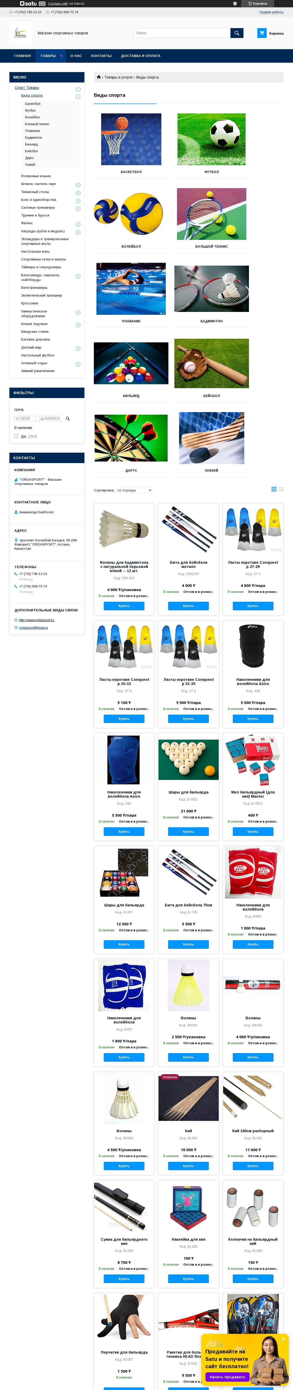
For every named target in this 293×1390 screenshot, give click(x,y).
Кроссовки (29, 303)
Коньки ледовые (34, 324)
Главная (22, 56)
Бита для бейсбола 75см (188, 830)
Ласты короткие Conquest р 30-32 (124, 607)
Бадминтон (254, 246)
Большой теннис (123, 246)
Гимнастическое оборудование (34, 313)
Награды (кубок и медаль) (43, 231)
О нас (76, 56)
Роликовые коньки (36, 176)
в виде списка (281, 415)
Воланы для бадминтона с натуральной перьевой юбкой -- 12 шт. (124, 492)
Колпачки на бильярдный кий (253, 1167)
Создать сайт (58, 3)
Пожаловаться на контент (182, 1383)
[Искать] (236, 33)
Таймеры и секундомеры (41, 267)
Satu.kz (169, 1378)
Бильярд (123, 321)
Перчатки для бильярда (124, 1278)
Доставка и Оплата (140, 56)
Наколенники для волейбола (253, 832)
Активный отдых (34, 363)
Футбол (188, 172)
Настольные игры (35, 251)
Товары (48, 56)
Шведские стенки (34, 332)
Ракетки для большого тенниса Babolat (253, 1280)
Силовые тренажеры (38, 207)
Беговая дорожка (35, 339)
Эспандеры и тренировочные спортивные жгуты (45, 241)
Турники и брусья (35, 215)
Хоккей (123, 396)
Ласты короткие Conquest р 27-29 (253, 490)
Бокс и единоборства (38, 200)
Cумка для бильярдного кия (124, 1167)
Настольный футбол (37, 355)
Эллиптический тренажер (41, 295)
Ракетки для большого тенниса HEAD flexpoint (188, 1280)
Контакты (101, 56)
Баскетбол (123, 172)
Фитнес (27, 223)
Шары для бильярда (189, 717)
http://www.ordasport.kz (36, 620)
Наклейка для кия (188, 1165)
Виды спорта (31, 95)
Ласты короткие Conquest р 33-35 (188, 607)
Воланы (188, 943)
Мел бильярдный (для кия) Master (253, 719)
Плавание (188, 246)
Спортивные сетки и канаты (43, 259)
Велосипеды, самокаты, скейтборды (40, 277)
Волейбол (254, 172)
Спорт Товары (27, 88)
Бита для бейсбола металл (188, 490)
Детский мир (31, 347)
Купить (124, 531)
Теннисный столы (35, 192)
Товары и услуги (118, 77)
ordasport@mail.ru (33, 628)
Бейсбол (188, 321)
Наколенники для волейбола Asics (253, 607)
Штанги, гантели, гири (38, 184)
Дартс (254, 321)
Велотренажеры (34, 288)
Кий (188, 1056)
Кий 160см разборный (253, 1056)
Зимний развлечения (37, 371)
